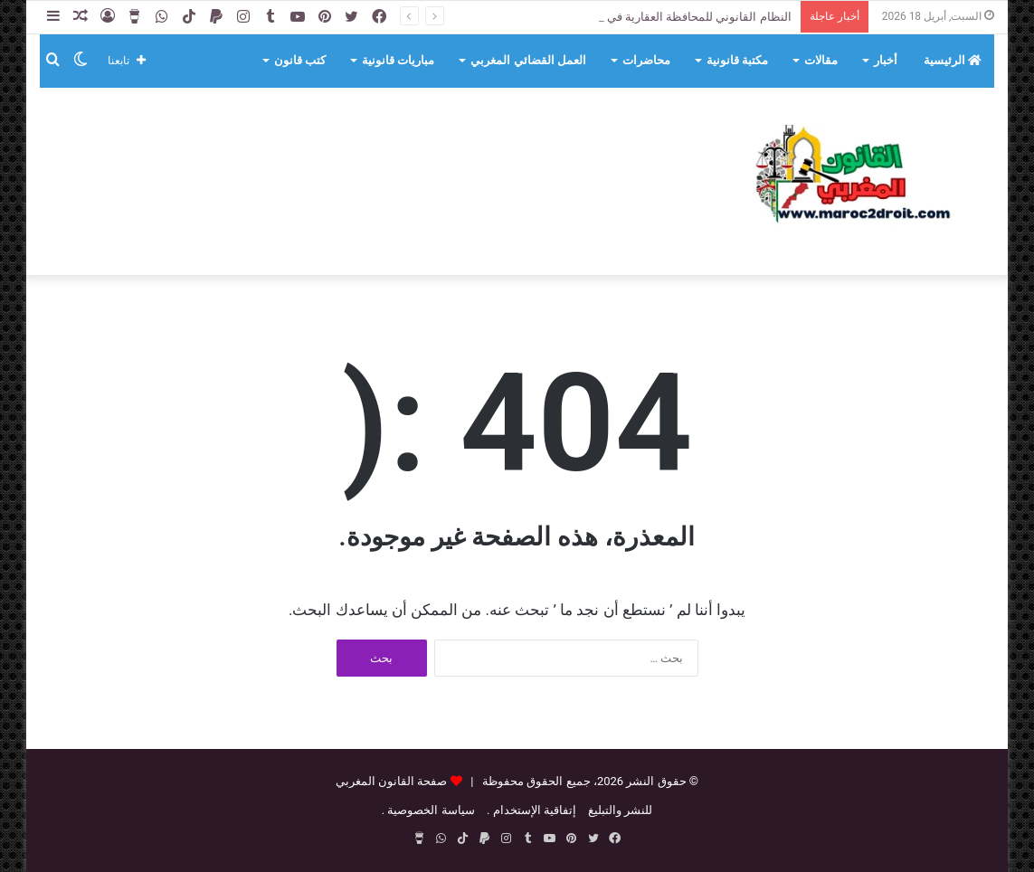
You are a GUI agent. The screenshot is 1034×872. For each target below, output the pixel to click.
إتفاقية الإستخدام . (531, 810)
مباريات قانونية (398, 60)
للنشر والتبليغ (620, 810)
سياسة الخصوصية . (428, 810)
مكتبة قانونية (737, 60)
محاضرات (646, 60)
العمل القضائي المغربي (527, 60)
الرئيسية (953, 60)
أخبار (885, 60)
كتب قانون (300, 60)
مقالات (821, 60)
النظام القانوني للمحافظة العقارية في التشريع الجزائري (655, 17)
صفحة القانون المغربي (391, 781)
